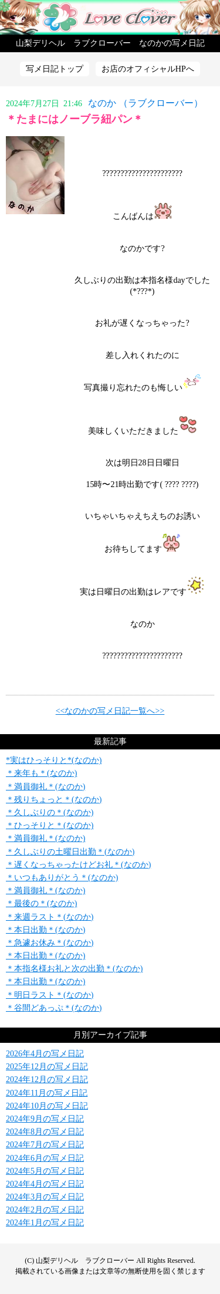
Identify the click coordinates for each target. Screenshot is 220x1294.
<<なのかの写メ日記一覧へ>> (110, 711)
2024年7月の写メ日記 (45, 1144)
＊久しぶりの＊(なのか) (49, 812)
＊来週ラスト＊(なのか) (49, 917)
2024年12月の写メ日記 (47, 1079)
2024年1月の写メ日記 (45, 1222)
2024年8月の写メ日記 (45, 1131)
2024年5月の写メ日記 (45, 1171)
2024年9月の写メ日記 (45, 1118)
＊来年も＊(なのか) (41, 773)
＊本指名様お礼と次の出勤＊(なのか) (74, 968)
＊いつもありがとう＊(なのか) (62, 877)
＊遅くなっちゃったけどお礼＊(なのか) (78, 864)
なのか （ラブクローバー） (145, 103)
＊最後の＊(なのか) (41, 903)
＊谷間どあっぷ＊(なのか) (53, 1008)
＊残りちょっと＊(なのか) (53, 799)
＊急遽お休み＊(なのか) (49, 942)
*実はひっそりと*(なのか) (53, 760)
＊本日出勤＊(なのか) (45, 929)
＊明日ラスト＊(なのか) (49, 995)
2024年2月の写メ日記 (45, 1209)
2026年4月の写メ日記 (45, 1053)
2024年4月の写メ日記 (45, 1184)
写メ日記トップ (54, 69)
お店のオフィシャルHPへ (147, 69)
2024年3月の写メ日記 (45, 1196)
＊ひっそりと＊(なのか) (49, 825)
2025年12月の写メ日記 (47, 1066)
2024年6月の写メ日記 (45, 1158)
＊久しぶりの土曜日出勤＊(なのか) (70, 851)
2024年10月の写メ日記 (47, 1106)
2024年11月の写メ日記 (46, 1093)
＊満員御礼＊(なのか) (45, 786)
